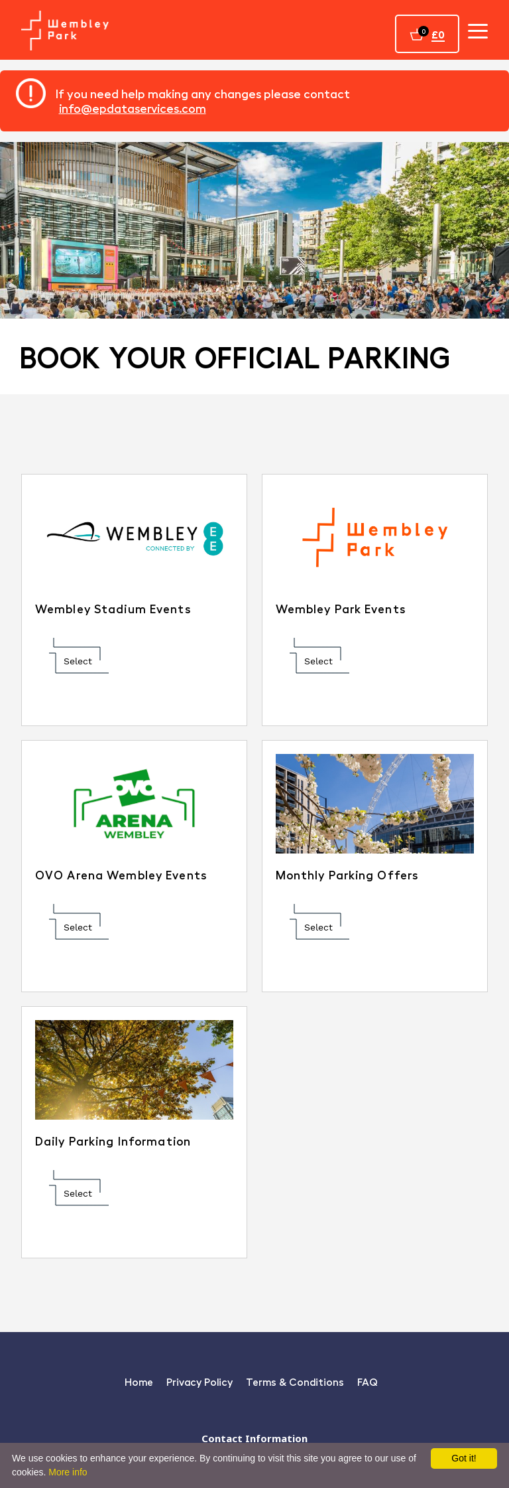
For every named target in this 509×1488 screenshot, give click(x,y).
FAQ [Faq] (367, 1381)
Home (139, 1381)
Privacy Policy (199, 1381)
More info (67, 1472)
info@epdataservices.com (132, 108)
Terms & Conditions (295, 1381)
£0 (438, 34)
